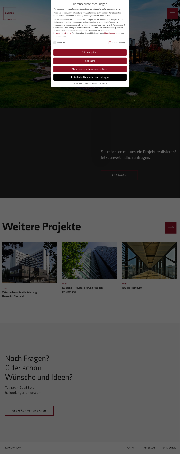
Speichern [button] (90, 59)
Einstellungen (109, 31)
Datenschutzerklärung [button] (91, 82)
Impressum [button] (103, 82)
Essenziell (59, 40)
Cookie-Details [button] (78, 82)
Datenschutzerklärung (62, 31)
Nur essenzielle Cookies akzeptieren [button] (90, 67)
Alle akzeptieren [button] (90, 50)
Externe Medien (117, 40)
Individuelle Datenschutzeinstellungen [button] (90, 75)
